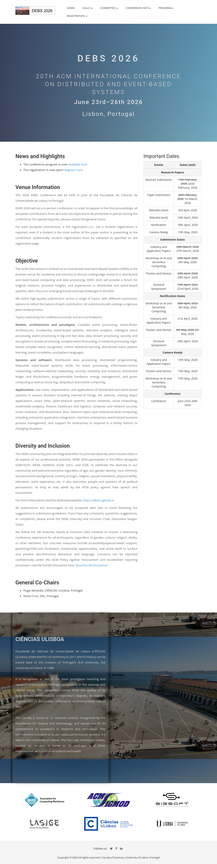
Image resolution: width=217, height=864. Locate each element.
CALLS (88, 8)
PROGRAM (166, 8)
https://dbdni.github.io (98, 500)
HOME (71, 8)
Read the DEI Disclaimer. (92, 565)
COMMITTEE (109, 8)
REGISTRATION (77, 16)
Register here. (74, 170)
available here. (78, 164)
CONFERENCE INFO (138, 8)
